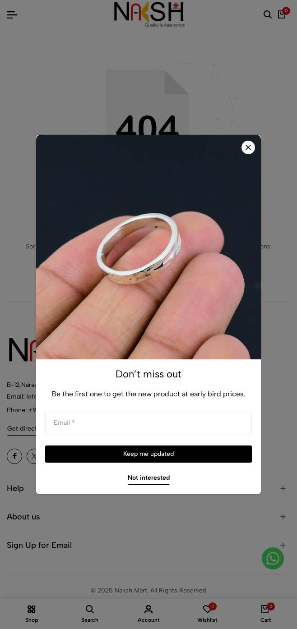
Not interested (149, 478)
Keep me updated (148, 454)
